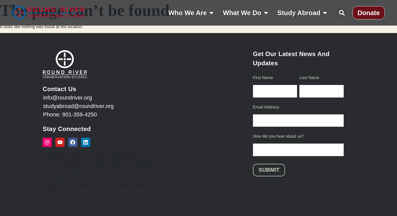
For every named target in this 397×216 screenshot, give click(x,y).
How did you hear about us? (278, 137)
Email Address (266, 107)
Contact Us (59, 88)
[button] (342, 13)
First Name (263, 78)
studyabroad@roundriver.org (78, 106)
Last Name (309, 78)
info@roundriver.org (67, 97)
